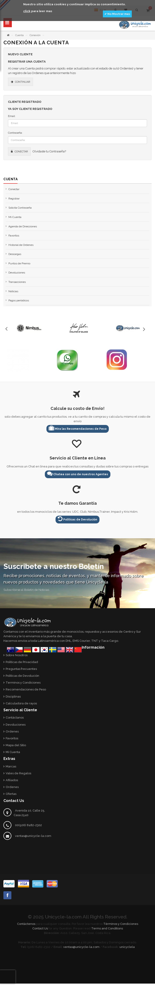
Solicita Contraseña (20, 207)
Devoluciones (16, 272)
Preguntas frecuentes (21, 669)
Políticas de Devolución (77, 519)
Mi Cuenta (14, 217)
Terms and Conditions (107, 928)
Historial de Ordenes (20, 245)
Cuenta (19, 35)
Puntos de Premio (19, 263)
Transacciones (17, 282)
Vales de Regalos (18, 773)
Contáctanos (15, 717)
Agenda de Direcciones (22, 226)
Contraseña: (15, 132)
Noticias (13, 291)
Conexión (35, 35)
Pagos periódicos (18, 300)
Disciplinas (13, 696)
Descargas (14, 254)
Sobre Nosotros (17, 655)
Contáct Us (40, 928)
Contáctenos (26, 924)
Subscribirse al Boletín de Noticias (26, 590)
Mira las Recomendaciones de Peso (78, 428)
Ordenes (12, 731)
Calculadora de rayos (21, 703)
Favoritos (13, 235)
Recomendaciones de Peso (26, 689)
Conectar (13, 189)
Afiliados (12, 780)
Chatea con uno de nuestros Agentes (77, 473)
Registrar (14, 198)
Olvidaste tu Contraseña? (49, 151)
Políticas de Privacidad (22, 662)
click (26, 11)
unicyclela (127, 947)
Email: (11, 116)
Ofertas (11, 794)
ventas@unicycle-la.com (33, 836)
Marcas (11, 766)
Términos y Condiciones (120, 924)
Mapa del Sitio (16, 745)
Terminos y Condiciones (23, 682)
